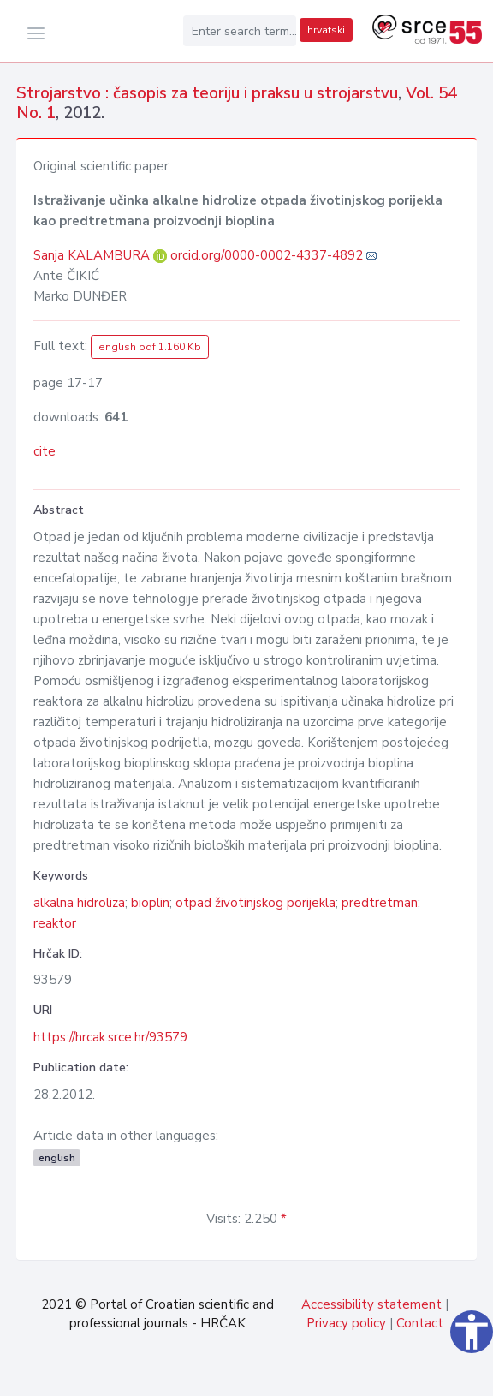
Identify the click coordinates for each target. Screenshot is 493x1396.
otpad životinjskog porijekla (255, 902)
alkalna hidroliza (79, 902)
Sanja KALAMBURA (93, 255)
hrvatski (326, 30)
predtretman (380, 902)
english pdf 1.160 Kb (149, 347)
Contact (419, 1323)
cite (44, 451)
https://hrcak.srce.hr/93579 (110, 1037)
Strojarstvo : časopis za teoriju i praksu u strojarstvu (207, 93)
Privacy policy (346, 1323)
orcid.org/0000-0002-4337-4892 (266, 255)
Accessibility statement (371, 1304)
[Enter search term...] (239, 31)
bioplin (150, 902)
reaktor (54, 923)
